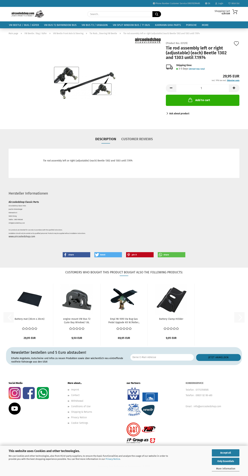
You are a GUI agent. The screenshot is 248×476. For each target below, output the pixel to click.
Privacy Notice (113, 459)
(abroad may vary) (197, 69)
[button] (171, 88)
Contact (75, 395)
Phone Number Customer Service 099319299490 (176, 3)
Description (105, 139)
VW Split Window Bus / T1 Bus (131, 25)
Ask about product (179, 113)
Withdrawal (77, 400)
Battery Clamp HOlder (171, 319)
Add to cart (199, 100)
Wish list (233, 3)
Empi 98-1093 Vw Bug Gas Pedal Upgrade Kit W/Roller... (124, 321)
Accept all (225, 452)
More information (225, 468)
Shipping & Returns (81, 411)
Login (219, 3)
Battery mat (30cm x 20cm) (29, 319)
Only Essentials (225, 461)
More (205, 25)
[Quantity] (202, 88)
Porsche (191, 25)
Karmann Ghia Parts (168, 25)
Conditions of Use (81, 406)
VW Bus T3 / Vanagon (95, 25)
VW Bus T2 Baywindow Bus (60, 25)
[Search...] (156, 14)
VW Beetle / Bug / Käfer (24, 25)
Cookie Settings (79, 423)
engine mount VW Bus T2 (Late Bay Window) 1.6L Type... (76, 321)
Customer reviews (137, 139)
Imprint (75, 389)
